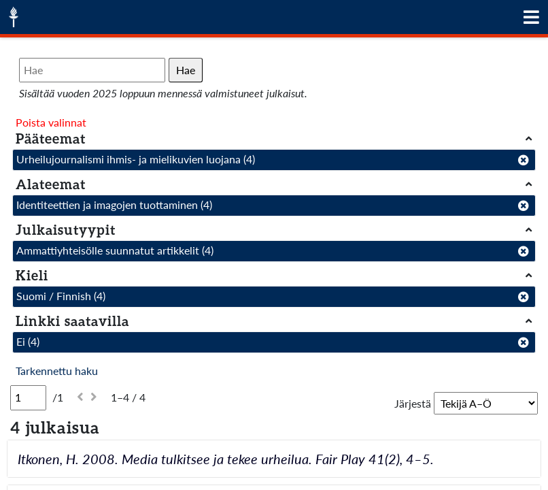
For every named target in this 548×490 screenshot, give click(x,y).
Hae (185, 69)
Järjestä (412, 403)
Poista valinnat (51, 122)
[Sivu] (28, 397)
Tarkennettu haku (57, 370)
